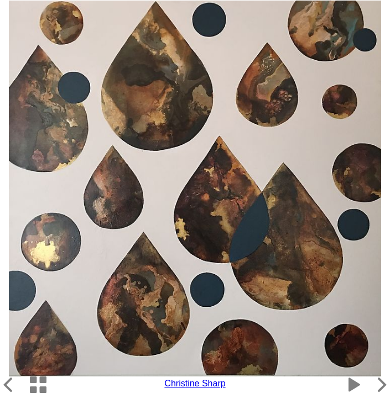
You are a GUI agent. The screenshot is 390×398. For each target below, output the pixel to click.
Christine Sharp (194, 383)
